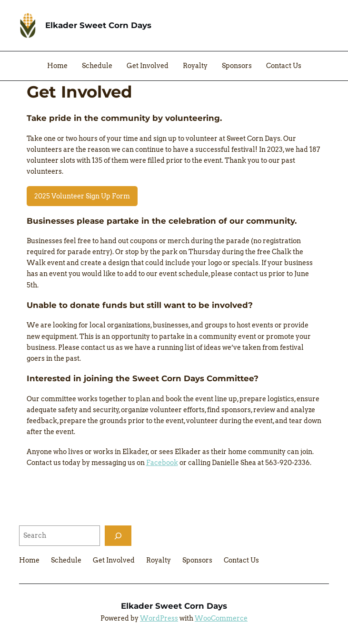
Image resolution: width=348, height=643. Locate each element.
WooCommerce (221, 618)
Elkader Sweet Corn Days (98, 25)
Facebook (162, 462)
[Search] (118, 535)
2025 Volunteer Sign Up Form (82, 196)
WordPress (159, 618)
